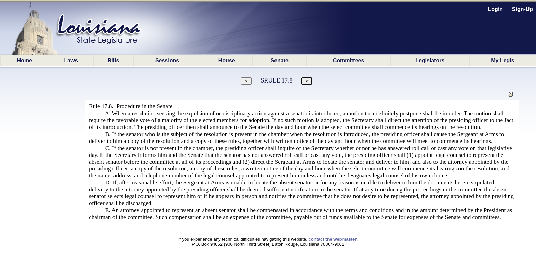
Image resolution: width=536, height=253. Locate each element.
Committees (348, 60)
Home (24, 60)
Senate (280, 60)
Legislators (429, 60)
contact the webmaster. (333, 239)
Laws (71, 60)
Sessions (167, 60)
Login (495, 9)
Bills (113, 60)
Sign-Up (522, 9)
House (226, 60)
